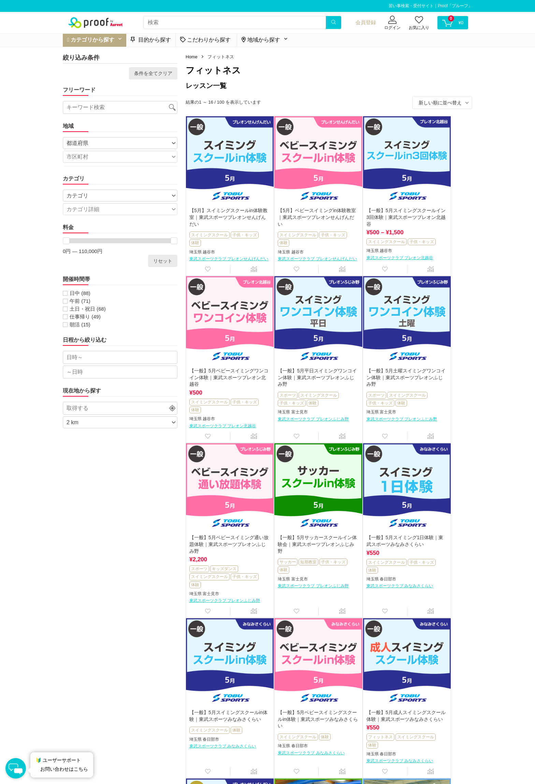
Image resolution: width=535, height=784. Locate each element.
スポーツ (199, 374)
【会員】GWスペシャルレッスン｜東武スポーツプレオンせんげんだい (220, 676)
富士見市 (211, 391)
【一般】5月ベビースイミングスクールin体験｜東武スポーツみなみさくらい (363, 520)
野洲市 (280, 704)
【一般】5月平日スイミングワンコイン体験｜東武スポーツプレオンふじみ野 (220, 356)
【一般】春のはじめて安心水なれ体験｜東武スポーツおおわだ (435, 676)
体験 (224, 226)
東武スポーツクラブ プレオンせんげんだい (220, 245)
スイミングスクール (209, 218)
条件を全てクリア (153, 73)
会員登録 (366, 22)
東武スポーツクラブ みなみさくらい (220, 571)
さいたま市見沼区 (434, 703)
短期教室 (435, 374)
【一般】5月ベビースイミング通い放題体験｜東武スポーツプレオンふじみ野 (364, 356)
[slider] (66, 240)
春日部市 (211, 561)
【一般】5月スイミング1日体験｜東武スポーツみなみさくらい (220, 520)
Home (192, 56)
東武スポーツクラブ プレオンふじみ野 (220, 401)
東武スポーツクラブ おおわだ (431, 710)
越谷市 (209, 235)
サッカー (414, 374)
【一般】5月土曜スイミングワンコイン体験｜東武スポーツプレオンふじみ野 (292, 356)
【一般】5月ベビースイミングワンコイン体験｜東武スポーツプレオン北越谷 (435, 200)
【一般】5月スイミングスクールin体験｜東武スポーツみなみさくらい (291, 520)
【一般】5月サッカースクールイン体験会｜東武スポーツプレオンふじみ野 (435, 356)
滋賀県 (267, 704)
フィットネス (418, 545)
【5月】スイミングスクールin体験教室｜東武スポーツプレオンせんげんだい (221, 200)
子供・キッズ (203, 226)
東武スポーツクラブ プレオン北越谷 (364, 252)
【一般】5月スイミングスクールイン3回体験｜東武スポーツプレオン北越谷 (363, 200)
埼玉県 (195, 235)
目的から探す (151, 40)
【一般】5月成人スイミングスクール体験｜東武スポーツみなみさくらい (435, 520)
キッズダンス (367, 381)
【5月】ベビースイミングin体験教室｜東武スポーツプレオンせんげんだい (293, 200)
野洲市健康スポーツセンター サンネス (292, 714)
